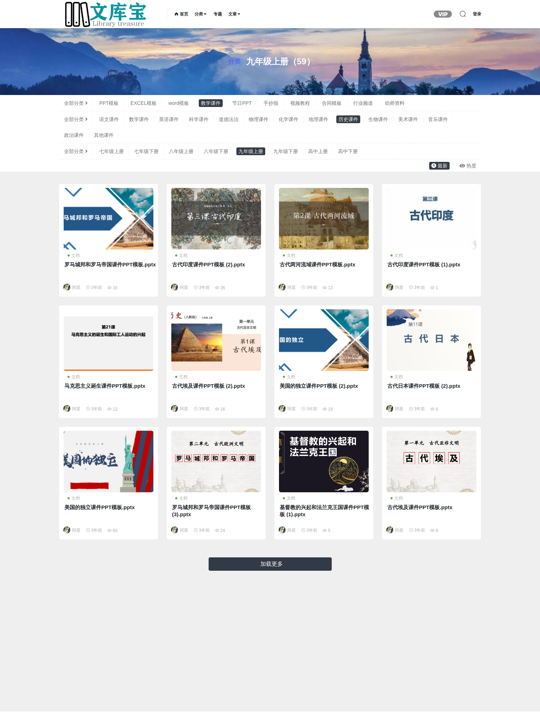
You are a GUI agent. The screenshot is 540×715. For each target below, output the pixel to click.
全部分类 (76, 103)
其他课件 (104, 135)
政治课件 (74, 135)
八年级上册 (181, 151)
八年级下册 (216, 151)
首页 (181, 14)
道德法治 (229, 119)
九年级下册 (285, 151)
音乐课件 (438, 119)
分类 (201, 14)
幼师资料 (395, 103)
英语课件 (169, 119)
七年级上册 (111, 151)
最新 (439, 166)
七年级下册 (146, 151)
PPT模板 (109, 103)
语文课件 (109, 119)
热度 (467, 166)
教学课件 (211, 103)
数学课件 (139, 119)
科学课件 (199, 119)
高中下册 (348, 151)
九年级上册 (251, 151)
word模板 (179, 103)
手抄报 (270, 103)
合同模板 (332, 103)
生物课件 (378, 119)
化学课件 (288, 119)
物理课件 (258, 119)
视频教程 (300, 103)
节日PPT (242, 103)
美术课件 (408, 119)
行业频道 (363, 103)
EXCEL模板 (144, 103)
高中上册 (318, 151)
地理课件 (318, 119)
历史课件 (348, 119)
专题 (218, 14)
